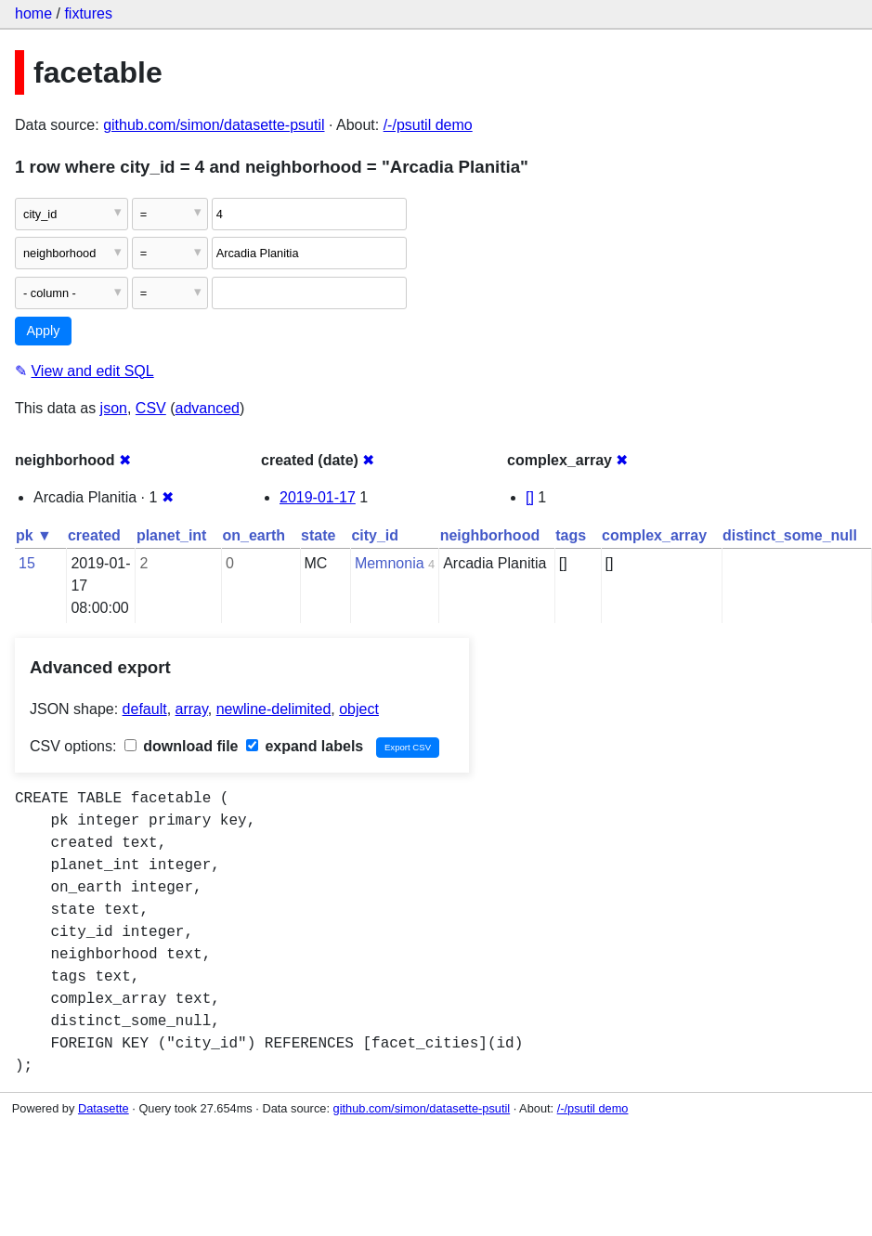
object (359, 709)
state (318, 535)
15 (27, 563)
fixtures (88, 13)
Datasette (103, 1108)
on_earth (253, 535)
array (192, 709)
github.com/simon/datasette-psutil (213, 125)
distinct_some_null (789, 535)
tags (570, 535)
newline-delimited (274, 709)
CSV (151, 408)
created (94, 535)
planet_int (172, 535)
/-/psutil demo (428, 125)
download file (181, 746)
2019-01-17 (318, 497)
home (33, 13)
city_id (374, 535)
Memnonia (389, 563)
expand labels (304, 746)
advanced (208, 408)
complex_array (654, 535)
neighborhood (490, 535)
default (145, 709)
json (113, 408)
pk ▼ (34, 535)
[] (530, 497)
